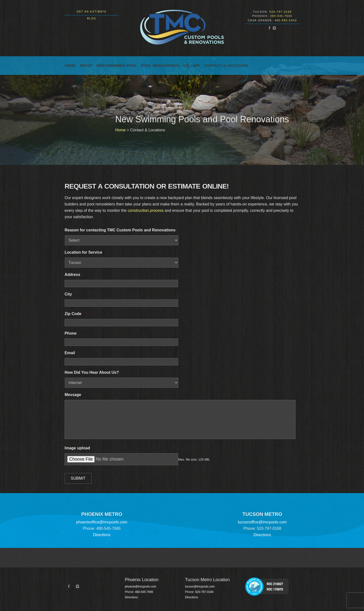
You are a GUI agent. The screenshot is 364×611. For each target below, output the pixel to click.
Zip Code (75, 314)
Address (72, 274)
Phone (71, 333)
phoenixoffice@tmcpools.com (101, 522)
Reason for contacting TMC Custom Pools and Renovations (120, 230)
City (68, 294)
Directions (101, 535)
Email (70, 353)
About (86, 65)
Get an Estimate (92, 11)
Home (70, 65)
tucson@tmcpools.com (200, 586)
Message (73, 395)
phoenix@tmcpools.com (140, 586)
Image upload (77, 448)
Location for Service (83, 252)
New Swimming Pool (117, 65)
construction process (146, 210)
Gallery (191, 65)
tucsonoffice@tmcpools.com (262, 522)
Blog (91, 18)
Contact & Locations (226, 65)
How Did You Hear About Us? (93, 372)
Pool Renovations (160, 65)
